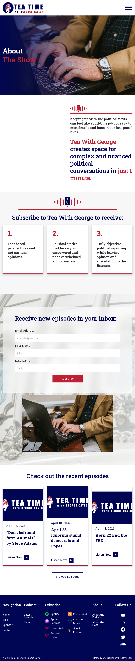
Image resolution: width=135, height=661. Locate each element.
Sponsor (8, 625)
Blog (5, 620)
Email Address (24, 331)
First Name (22, 345)
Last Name (22, 360)
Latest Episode (28, 616)
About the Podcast (98, 616)
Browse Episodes (67, 577)
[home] (23, 7)
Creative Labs (125, 657)
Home (6, 614)
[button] (128, 8)
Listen (27, 622)
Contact (7, 630)
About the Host (98, 624)
